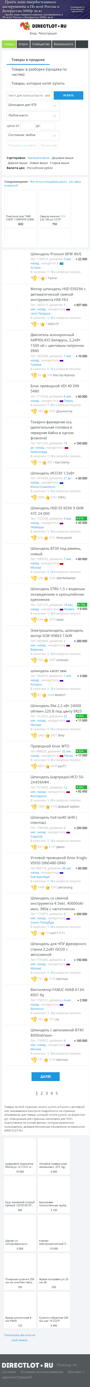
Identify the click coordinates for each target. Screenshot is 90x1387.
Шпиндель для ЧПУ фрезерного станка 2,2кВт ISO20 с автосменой (58, 949)
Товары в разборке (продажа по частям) (39, 72)
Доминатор (64, 411)
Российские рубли (40, 168)
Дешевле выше (63, 158)
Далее (46, 1076)
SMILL (62, 497)
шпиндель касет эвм (48, 670)
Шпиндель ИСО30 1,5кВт (52, 473)
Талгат (52, 278)
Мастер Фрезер (64, 375)
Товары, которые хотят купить (38, 83)
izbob (60, 619)
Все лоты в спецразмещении (48, 181)
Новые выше (39, 163)
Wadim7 (60, 695)
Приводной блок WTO (50, 746)
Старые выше (59, 163)
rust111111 (57, 933)
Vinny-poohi (64, 538)
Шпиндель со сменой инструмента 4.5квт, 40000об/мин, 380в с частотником (57, 903)
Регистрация (48, 33)
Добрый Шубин (68, 806)
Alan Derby (62, 462)
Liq (56, 1019)
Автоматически (39, 158)
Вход (33, 33)
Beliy (61, 735)
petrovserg (65, 887)
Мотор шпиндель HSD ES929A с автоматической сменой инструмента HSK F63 (58, 294)
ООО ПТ (53, 324)
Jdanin (60, 847)
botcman (62, 979)
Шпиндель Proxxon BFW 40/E (56, 253)
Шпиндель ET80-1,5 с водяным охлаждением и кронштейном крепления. (58, 594)
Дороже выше (17, 163)
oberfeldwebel (65, 578)
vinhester (62, 660)
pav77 (62, 766)
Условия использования (42, 1371)
